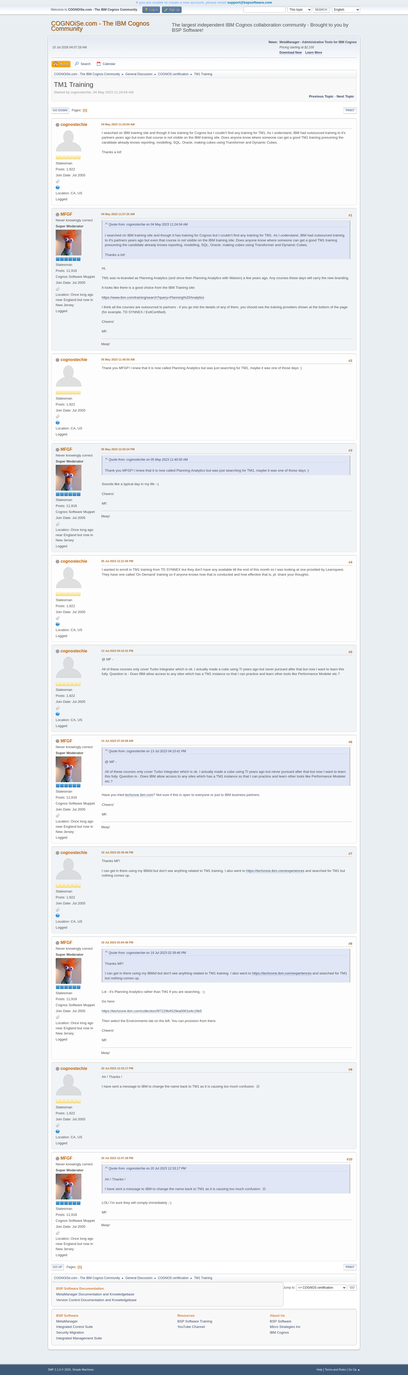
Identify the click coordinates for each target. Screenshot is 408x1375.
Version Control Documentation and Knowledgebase (96, 1300)
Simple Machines (83, 1369)
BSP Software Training (194, 1321)
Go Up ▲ (354, 1369)
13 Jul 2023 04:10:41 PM (117, 650)
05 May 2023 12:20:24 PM (118, 449)
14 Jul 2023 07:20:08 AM (117, 740)
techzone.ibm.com (139, 795)
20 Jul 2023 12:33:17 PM (117, 1068)
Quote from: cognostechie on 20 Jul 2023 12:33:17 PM (147, 1168)
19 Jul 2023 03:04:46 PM (117, 942)
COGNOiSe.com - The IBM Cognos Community (100, 26)
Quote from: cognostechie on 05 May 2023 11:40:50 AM (148, 459)
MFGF (66, 214)
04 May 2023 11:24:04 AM (118, 124)
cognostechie (73, 124)
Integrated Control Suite (74, 1327)
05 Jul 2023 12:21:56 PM (117, 561)
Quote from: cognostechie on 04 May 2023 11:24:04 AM (148, 224)
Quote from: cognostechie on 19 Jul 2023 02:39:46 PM (147, 953)
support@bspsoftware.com (249, 2)
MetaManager (67, 1321)
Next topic (345, 96)
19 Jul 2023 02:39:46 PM (117, 852)
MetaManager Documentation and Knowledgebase (95, 1294)
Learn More (313, 52)
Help (319, 1369)
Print (350, 110)
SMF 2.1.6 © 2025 (59, 1369)
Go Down (60, 110)
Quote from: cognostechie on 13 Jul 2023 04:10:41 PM (147, 751)
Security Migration (70, 1332)
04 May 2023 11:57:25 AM (118, 214)
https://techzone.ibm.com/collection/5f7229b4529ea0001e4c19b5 (152, 1011)
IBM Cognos (279, 1332)
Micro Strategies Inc (285, 1327)
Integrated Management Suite (79, 1338)
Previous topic (321, 96)
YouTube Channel (191, 1327)
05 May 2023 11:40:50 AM (118, 359)
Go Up (57, 1267)
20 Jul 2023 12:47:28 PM (117, 1158)
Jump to (289, 1287)
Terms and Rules (335, 1369)
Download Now (290, 52)
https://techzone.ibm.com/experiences (275, 871)
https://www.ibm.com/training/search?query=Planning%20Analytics (153, 297)
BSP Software (280, 1321)
